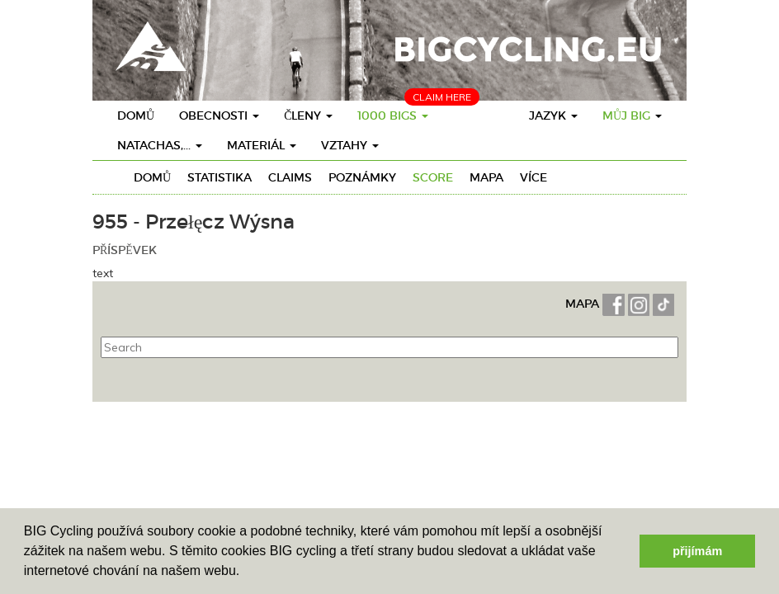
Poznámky (362, 177)
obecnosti (219, 115)
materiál (261, 145)
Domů (135, 115)
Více (533, 177)
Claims (290, 177)
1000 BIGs (392, 115)
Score (433, 177)
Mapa (486, 177)
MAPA (583, 303)
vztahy (350, 145)
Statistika (219, 177)
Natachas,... (159, 145)
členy (308, 115)
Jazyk (553, 115)
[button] (245, 572)
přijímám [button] (697, 551)
